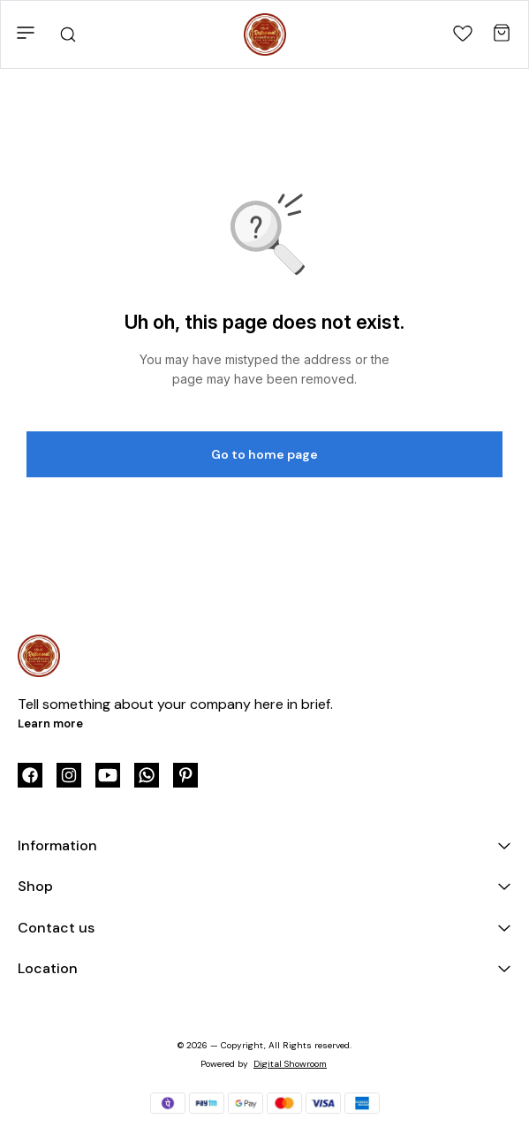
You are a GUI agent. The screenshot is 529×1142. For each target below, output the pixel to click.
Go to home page (264, 454)
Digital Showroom (290, 1064)
